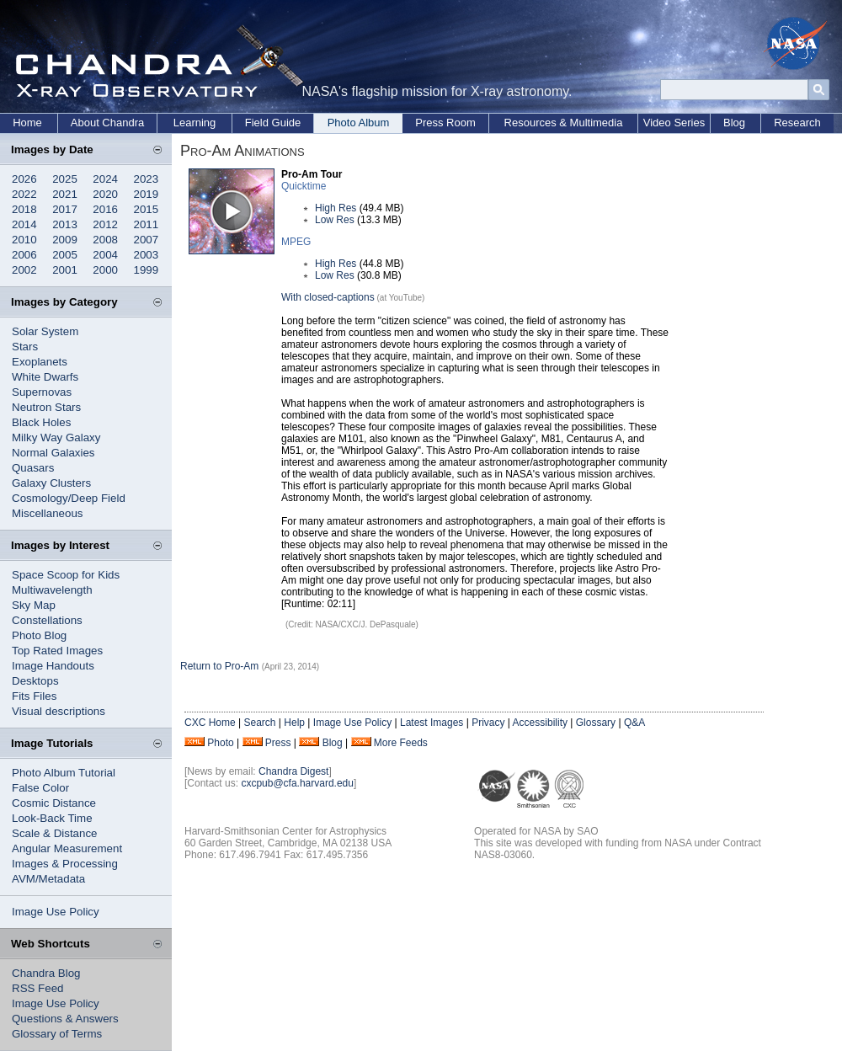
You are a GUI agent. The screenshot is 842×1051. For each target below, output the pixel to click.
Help (294, 722)
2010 (24, 239)
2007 (146, 239)
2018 (24, 209)
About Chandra (107, 122)
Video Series (674, 122)
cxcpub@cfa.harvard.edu (297, 783)
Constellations (47, 620)
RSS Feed (38, 988)
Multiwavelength (52, 590)
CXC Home (210, 722)
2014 (24, 224)
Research (797, 122)
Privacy (488, 722)
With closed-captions (328, 297)
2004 (105, 254)
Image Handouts (53, 665)
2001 (64, 270)
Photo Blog (39, 635)
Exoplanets (39, 361)
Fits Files (34, 696)
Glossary (596, 722)
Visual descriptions (58, 711)
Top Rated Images (57, 650)
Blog (734, 122)
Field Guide (273, 122)
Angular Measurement (67, 848)
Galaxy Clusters (51, 483)
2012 (105, 224)
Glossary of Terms (57, 1033)
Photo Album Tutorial (63, 772)
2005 (64, 254)
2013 (64, 224)
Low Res (334, 220)
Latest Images (431, 722)
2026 (24, 179)
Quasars (33, 467)
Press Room (445, 122)
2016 (105, 209)
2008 (105, 239)
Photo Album (359, 122)
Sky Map (34, 605)
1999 (146, 270)
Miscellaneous (47, 513)
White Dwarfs (45, 377)
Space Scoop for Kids (66, 574)
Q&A (634, 722)
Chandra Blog (46, 973)
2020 (105, 194)
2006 (24, 254)
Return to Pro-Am (219, 666)
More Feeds (401, 743)
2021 (64, 194)
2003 (146, 254)
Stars (25, 346)
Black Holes (41, 422)
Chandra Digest (293, 771)
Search (259, 722)
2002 (24, 270)
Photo (220, 743)
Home (27, 122)
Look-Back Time (52, 818)
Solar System (45, 331)
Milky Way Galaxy (56, 437)
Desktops (35, 681)
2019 (146, 194)
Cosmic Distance (54, 803)
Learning (194, 122)
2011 (146, 224)
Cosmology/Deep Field (68, 498)
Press (278, 743)
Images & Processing (65, 863)
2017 (64, 209)
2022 (24, 194)
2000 (105, 270)
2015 (146, 209)
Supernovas (42, 392)
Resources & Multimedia (563, 122)
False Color (40, 788)
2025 (64, 179)
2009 (64, 239)
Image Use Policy (55, 911)
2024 (105, 179)
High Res (335, 208)
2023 (146, 179)
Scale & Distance (55, 833)
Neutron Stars (46, 407)
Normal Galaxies (53, 452)
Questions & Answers (65, 1018)
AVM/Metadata (48, 878)
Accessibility (540, 722)
